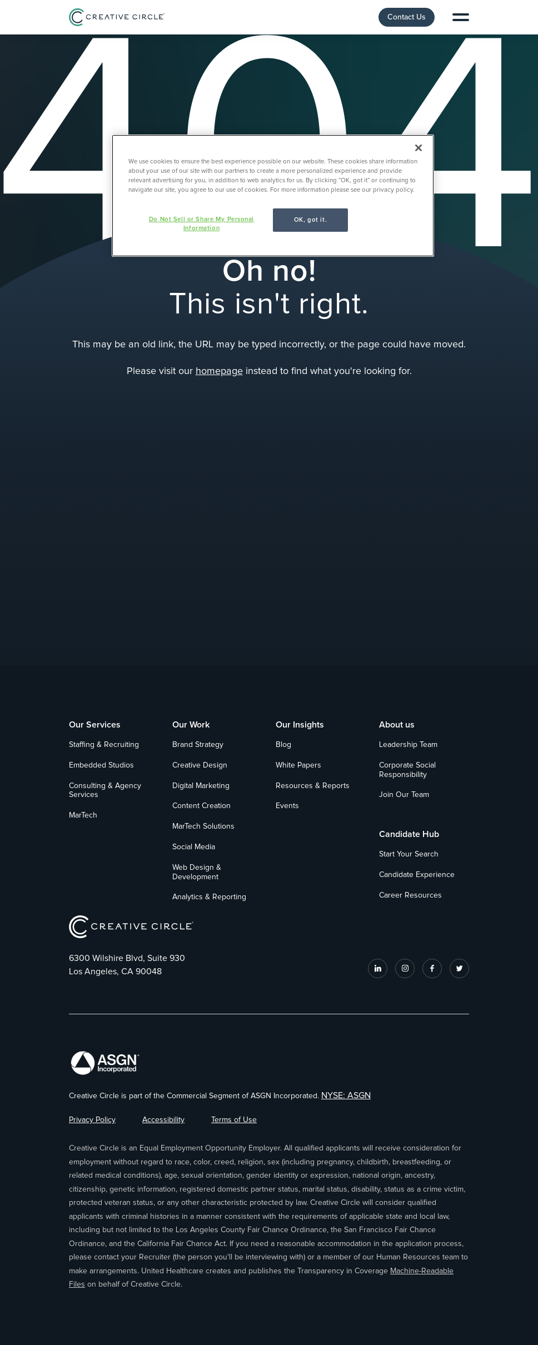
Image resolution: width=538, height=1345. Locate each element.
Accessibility (163, 1120)
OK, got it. (310, 219)
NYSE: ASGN (346, 1095)
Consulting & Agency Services (105, 790)
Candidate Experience (417, 875)
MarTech (83, 815)
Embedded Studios (101, 765)
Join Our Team (404, 795)
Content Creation (201, 806)
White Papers (298, 765)
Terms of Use (234, 1120)
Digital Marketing (201, 786)
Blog (283, 745)
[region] (273, 195)
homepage (219, 371)
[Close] (418, 148)
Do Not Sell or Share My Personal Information (201, 224)
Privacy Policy (92, 1120)
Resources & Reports (313, 786)
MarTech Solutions (203, 826)
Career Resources (410, 895)
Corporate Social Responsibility (407, 770)
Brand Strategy (197, 745)
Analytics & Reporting (209, 897)
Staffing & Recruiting (104, 745)
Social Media (193, 847)
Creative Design (199, 765)
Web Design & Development (196, 872)
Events (287, 806)
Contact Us (406, 17)
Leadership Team (408, 745)
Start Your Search (409, 854)
